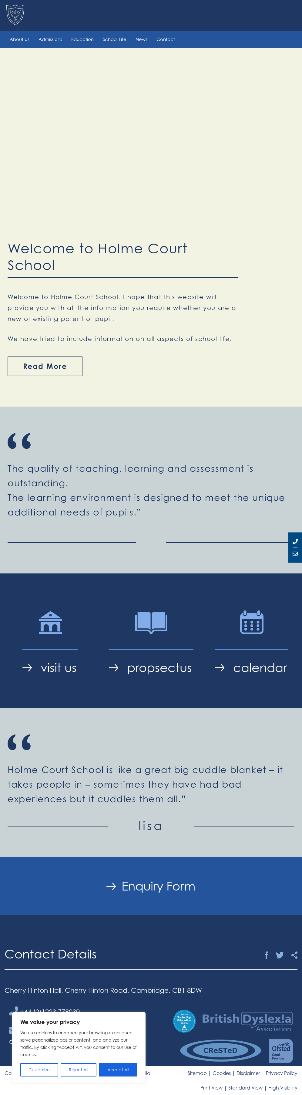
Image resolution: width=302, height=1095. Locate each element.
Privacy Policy (281, 1073)
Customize (39, 1069)
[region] (79, 1047)
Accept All (118, 1069)
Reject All (78, 1069)
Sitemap (197, 1073)
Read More (45, 366)
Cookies (222, 1073)
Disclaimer (248, 1073)
